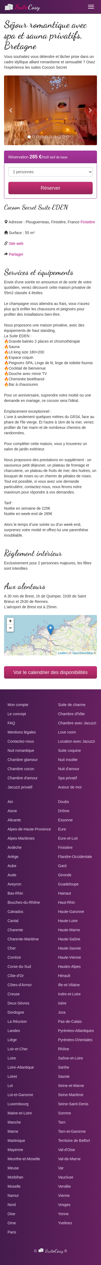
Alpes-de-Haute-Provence (29, 829)
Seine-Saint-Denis (73, 1104)
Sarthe (63, 1067)
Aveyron (14, 884)
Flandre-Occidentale (75, 856)
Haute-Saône (69, 939)
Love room (67, 732)
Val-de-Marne (69, 1159)
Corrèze (14, 957)
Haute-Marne (69, 930)
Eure (62, 829)
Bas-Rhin (15, 893)
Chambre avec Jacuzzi (77, 723)
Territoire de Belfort (74, 1140)
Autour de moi (70, 787)
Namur (13, 1195)
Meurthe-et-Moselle (24, 1159)
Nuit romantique (21, 750)
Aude (12, 875)
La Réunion (17, 1021)
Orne (12, 1223)
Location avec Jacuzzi (76, 741)
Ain (10, 802)
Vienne (64, 1195)
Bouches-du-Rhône (24, 902)
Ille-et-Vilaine (69, 985)
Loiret (12, 1076)
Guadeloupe (68, 884)
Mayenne (15, 1150)
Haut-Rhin (66, 902)
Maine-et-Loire (20, 1113)
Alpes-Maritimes (21, 838)
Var (61, 1168)
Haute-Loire (68, 921)
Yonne (63, 1214)
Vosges (64, 1205)
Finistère (88, 222)
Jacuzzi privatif (20, 787)
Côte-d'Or (16, 976)
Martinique (16, 1140)
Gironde (65, 875)
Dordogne (16, 1012)
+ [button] (10, 621)
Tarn (61, 1122)
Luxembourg (18, 1104)
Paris (12, 1232)
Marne (13, 1131)
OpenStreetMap (82, 653)
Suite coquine (69, 750)
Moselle (14, 1186)
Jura (61, 1012)
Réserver (50, 188)
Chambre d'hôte (71, 714)
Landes (14, 1030)
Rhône (63, 1049)
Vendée (64, 1186)
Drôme (63, 811)
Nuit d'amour (68, 769)
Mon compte (18, 705)
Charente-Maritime (23, 939)
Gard (62, 866)
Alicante (14, 820)
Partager (16, 254)
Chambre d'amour (23, 778)
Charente (15, 930)
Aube (12, 866)
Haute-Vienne (69, 957)
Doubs (63, 802)
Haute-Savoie (69, 948)
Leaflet (62, 653)
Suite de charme (72, 705)
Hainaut (64, 893)
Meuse (13, 1168)
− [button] (10, 628)
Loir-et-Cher (18, 1049)
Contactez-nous (21, 741)
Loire (12, 1058)
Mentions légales (22, 732)
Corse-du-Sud (19, 966)
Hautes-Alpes (69, 966)
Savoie (64, 1076)
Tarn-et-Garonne (72, 1131)
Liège (12, 1040)
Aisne (12, 811)
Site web (16, 243)
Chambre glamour (23, 759)
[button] (11, 110)
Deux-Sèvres (18, 1003)
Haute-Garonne (71, 911)
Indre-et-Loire (69, 994)
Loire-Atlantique (21, 1067)
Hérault (64, 976)
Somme (64, 1113)
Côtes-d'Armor (20, 985)
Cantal (13, 921)
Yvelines (65, 1223)
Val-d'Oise (66, 1150)
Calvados (15, 911)
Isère (62, 1003)
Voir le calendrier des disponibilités (50, 672)
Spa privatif (67, 778)
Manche (14, 1122)
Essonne (65, 820)
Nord (12, 1205)
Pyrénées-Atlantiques (76, 1030)
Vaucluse (66, 1177)
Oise (11, 1214)
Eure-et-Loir (68, 838)
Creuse (14, 994)
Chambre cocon (21, 769)
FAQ (11, 723)
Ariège (13, 856)
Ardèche (15, 847)
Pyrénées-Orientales (75, 1040)
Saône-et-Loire (70, 1058)
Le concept (17, 714)
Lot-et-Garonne (20, 1095)
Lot (10, 1085)
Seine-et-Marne (71, 1085)
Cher (12, 948)
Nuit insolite (68, 759)
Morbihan (15, 1177)
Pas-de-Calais (70, 1021)
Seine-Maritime (70, 1095)
